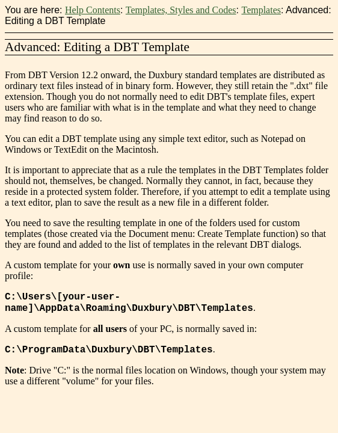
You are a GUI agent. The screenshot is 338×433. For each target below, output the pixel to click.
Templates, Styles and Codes (181, 10)
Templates (261, 10)
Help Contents (92, 10)
